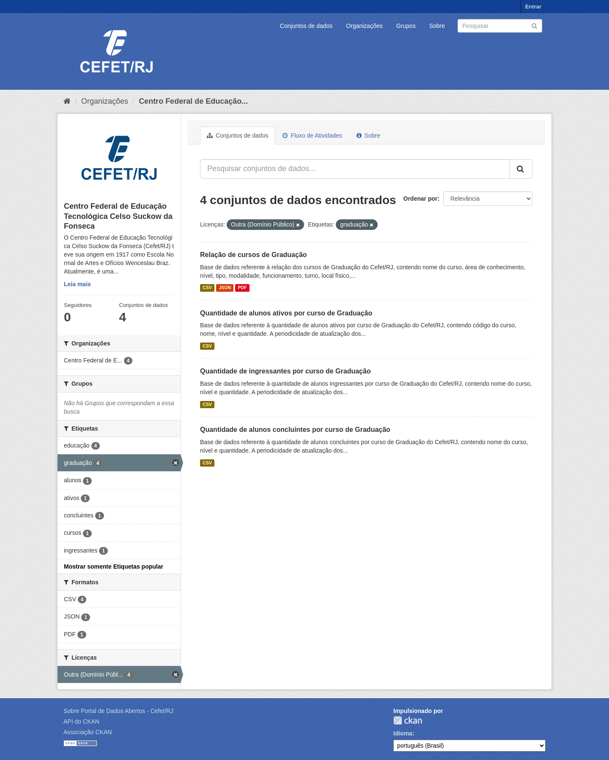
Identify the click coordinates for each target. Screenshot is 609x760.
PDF (242, 287)
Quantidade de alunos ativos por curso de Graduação (286, 313)
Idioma (402, 733)
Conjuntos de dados (306, 25)
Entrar (533, 6)
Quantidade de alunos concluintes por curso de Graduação (295, 429)
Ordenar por (420, 198)
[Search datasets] (500, 26)
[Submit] (534, 25)
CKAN (407, 720)
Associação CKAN (87, 732)
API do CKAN (81, 721)
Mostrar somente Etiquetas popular (113, 566)
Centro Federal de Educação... (193, 101)
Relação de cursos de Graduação (253, 254)
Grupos (406, 25)
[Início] (67, 101)
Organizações (364, 25)
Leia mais (77, 284)
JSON (225, 287)
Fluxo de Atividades (312, 135)
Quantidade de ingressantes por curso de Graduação (285, 371)
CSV (207, 287)
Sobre (437, 25)
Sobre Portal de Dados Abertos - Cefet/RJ (118, 710)
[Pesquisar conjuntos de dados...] (355, 169)
